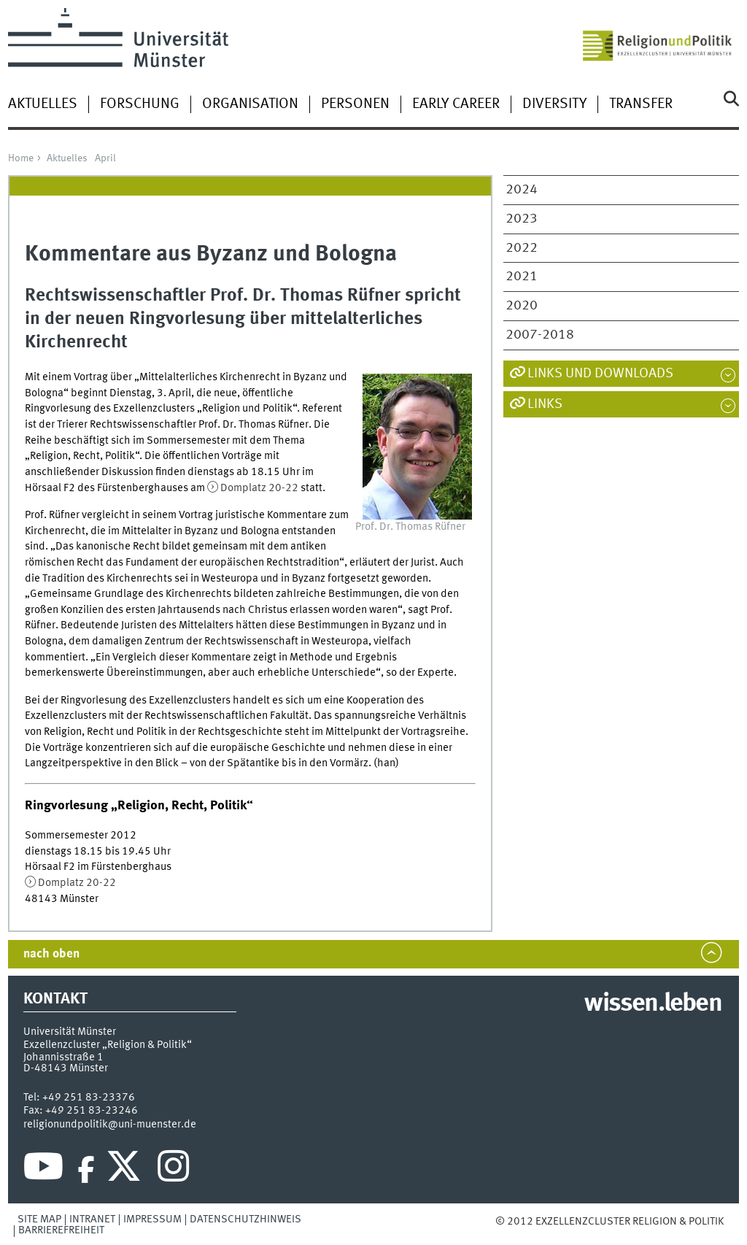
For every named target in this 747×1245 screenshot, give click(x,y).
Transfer (641, 104)
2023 (522, 219)
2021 (522, 276)
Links (544, 404)
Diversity (554, 104)
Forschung (139, 104)
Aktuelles (42, 104)
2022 (522, 248)
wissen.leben (652, 1004)
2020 (522, 305)
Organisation (250, 104)
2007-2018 (540, 335)
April (105, 158)
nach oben (51, 954)
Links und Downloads (600, 373)
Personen (355, 104)
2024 (522, 189)
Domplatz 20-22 (259, 488)
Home (21, 158)
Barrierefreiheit (61, 1230)
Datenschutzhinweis (245, 1219)
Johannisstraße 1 (63, 1057)
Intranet (92, 1219)
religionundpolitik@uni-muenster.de (109, 1124)
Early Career (456, 104)
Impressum (152, 1219)
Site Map (39, 1219)
